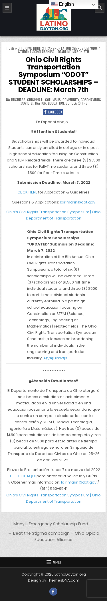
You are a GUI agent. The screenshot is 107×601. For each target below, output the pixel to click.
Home (10, 48)
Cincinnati (35, 99)
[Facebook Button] (53, 592)
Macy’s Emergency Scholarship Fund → (53, 524)
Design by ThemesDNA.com (53, 580)
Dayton (40, 103)
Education (56, 103)
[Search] (99, 8)
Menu (57, 562)
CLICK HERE (27, 192)
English (62, 4)
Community (70, 99)
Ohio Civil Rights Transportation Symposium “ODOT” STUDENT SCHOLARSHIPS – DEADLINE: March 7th (53, 75)
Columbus (53, 99)
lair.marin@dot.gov (77, 202)
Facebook (53, 111)
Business (18, 99)
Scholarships (77, 103)
